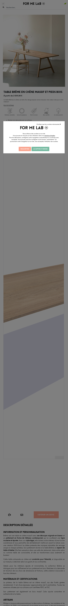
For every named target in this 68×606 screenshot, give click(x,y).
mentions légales (49, 135)
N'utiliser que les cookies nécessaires (49, 124)
